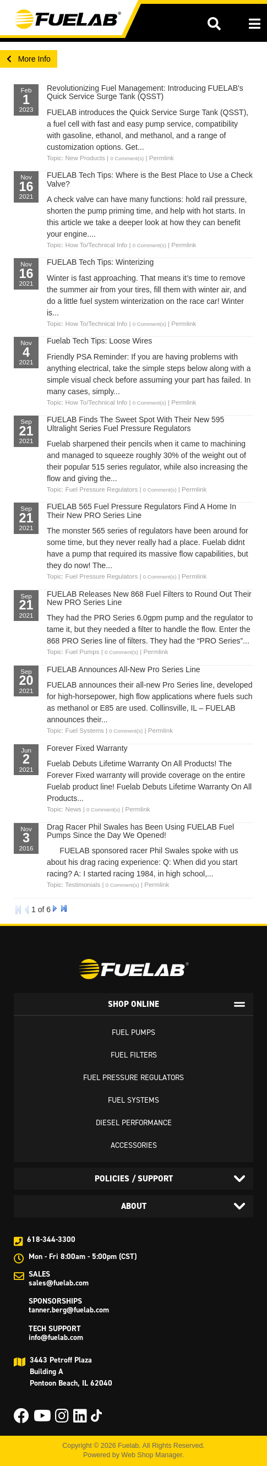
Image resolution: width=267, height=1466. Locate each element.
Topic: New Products (76, 157)
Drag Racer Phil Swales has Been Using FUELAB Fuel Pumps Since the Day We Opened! (140, 831)
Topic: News (64, 809)
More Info (29, 59)
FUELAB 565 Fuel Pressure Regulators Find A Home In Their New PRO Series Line (141, 510)
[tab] (133, 1004)
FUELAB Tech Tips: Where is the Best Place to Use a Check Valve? (150, 179)
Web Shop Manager (151, 1455)
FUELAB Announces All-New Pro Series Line (123, 669)
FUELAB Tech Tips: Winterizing (100, 262)
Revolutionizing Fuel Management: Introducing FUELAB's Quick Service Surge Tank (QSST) (145, 92)
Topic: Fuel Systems (75, 730)
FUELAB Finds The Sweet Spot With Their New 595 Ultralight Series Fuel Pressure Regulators (135, 423)
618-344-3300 (51, 1239)
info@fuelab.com (56, 1337)
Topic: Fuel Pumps (73, 651)
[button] (214, 23)
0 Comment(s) (127, 158)
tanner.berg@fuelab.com (69, 1310)
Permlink (161, 157)
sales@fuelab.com (59, 1283)
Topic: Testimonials (73, 884)
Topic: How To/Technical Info (87, 244)
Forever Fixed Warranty (87, 748)
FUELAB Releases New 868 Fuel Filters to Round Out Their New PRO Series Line (149, 598)
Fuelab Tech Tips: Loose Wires (99, 340)
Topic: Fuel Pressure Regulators (92, 489)
